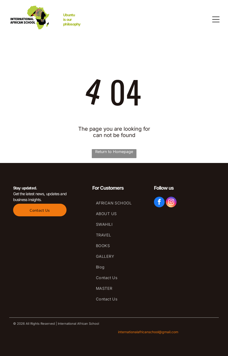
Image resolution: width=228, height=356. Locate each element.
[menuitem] (118, 203)
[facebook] (159, 203)
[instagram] (171, 203)
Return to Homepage (114, 151)
